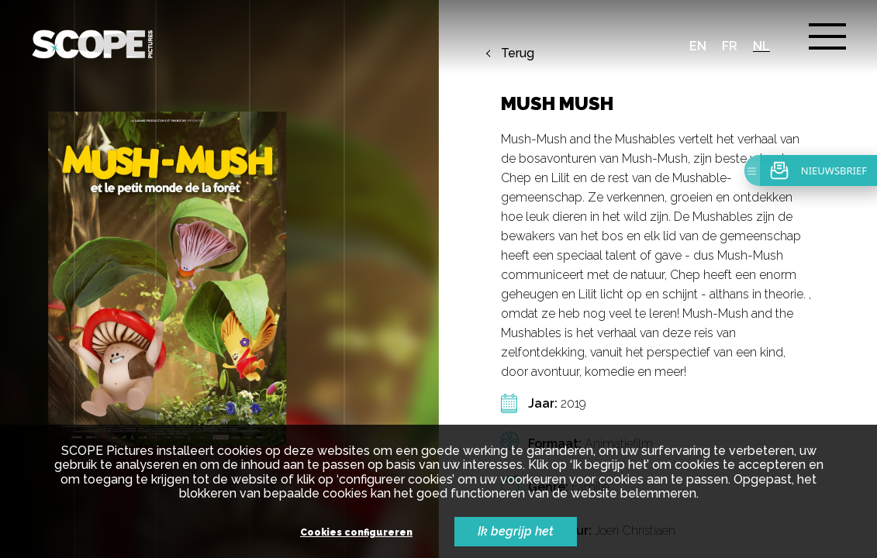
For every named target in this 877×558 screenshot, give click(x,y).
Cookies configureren (356, 533)
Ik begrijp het (516, 531)
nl (761, 46)
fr (729, 46)
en (697, 46)
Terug (517, 53)
